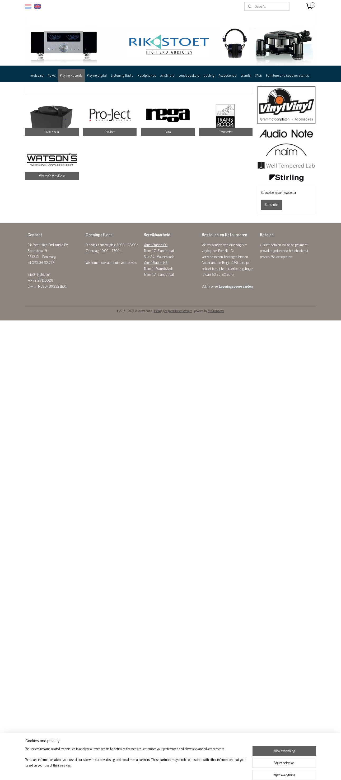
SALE (258, 75)
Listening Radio (122, 75)
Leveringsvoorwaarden (236, 286)
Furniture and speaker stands (287, 75)
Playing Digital (97, 75)
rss (165, 310)
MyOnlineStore (216, 310)
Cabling (209, 75)
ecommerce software (180, 310)
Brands (246, 75)
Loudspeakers (189, 75)
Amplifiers (167, 75)
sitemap (158, 310)
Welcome (37, 75)
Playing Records (71, 75)
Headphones (147, 75)
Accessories (227, 75)
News (52, 75)
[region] (135, 760)
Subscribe (271, 204)
